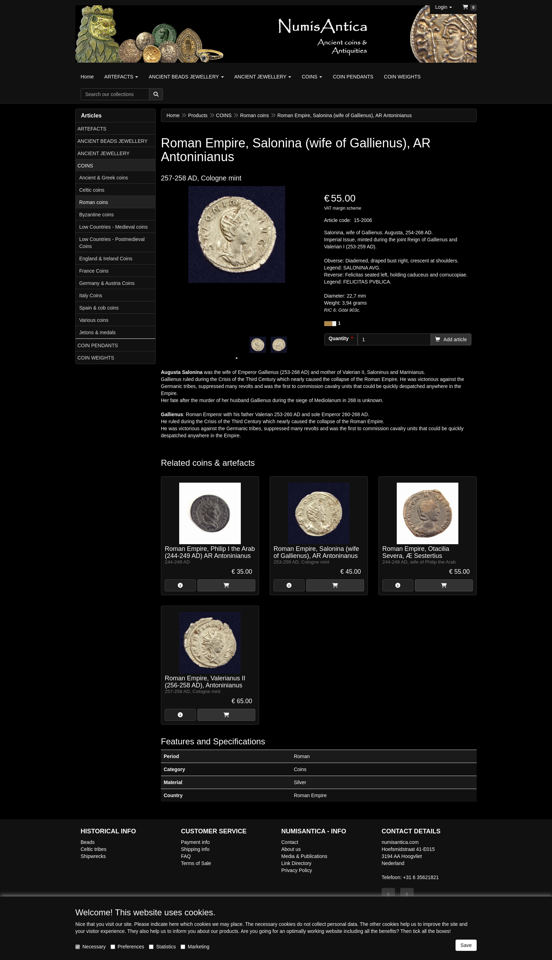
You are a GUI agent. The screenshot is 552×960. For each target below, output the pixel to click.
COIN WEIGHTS (95, 358)
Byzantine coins (96, 214)
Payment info (195, 842)
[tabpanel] (258, 345)
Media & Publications (304, 856)
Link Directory (296, 863)
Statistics (162, 946)
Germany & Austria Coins (106, 283)
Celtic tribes (93, 849)
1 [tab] (236, 358)
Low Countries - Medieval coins (113, 227)
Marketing (195, 946)
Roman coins (93, 202)
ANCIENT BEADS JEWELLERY (112, 141)
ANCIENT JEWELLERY (103, 153)
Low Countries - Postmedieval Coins (112, 242)
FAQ (186, 856)
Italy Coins (90, 295)
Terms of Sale (196, 863)
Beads (88, 842)
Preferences (127, 946)
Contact (289, 842)
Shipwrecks (93, 856)
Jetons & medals (97, 332)
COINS (85, 166)
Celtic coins (92, 190)
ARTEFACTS (91, 129)
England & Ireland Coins (105, 258)
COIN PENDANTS (97, 345)
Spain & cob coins (99, 308)
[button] (443, 7)
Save (466, 945)
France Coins (93, 271)
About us (291, 849)
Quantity (339, 338)
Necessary (90, 946)
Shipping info (195, 849)
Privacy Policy (296, 870)
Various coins (93, 320)
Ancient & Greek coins (103, 177)
